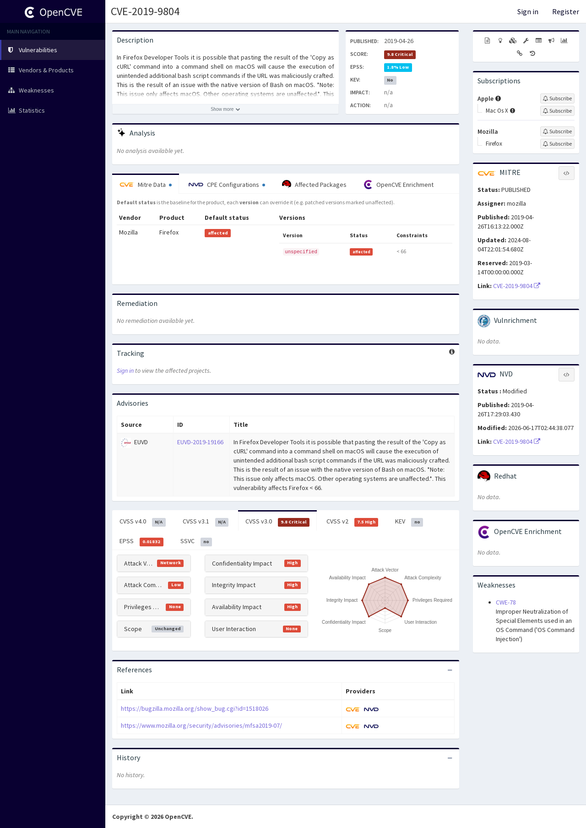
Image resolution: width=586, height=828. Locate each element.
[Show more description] (225, 109)
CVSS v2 (352, 521)
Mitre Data (145, 184)
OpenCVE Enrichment (399, 184)
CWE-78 (506, 602)
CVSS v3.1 (206, 521)
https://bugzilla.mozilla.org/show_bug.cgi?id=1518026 (194, 708)
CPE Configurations (227, 184)
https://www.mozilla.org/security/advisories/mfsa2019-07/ (201, 725)
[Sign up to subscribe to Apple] (557, 98)
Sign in (527, 11)
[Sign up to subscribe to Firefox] (557, 144)
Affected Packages (314, 184)
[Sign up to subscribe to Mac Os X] (557, 111)
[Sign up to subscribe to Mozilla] (557, 131)
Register (565, 11)
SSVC (196, 541)
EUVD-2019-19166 (200, 442)
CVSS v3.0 (277, 521)
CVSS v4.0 (142, 521)
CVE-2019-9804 (145, 11)
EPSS (141, 541)
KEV (409, 521)
